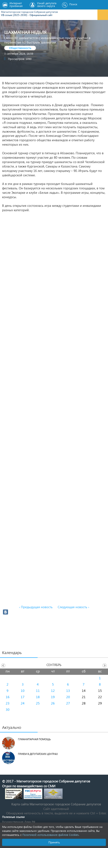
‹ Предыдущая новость (36, 607)
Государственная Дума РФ (18, 821)
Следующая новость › (73, 607)
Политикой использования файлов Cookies (50, 834)
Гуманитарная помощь (34, 739)
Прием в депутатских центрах (38, 754)
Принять (54, 842)
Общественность (20, 48)
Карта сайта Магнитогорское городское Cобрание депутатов (56, 804)
